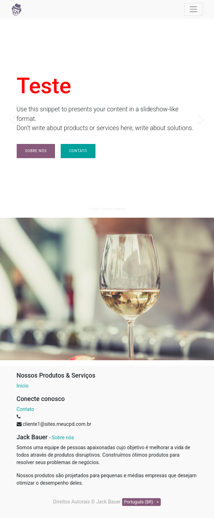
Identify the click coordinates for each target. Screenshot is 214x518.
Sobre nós (36, 151)
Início (23, 386)
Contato (78, 151)
